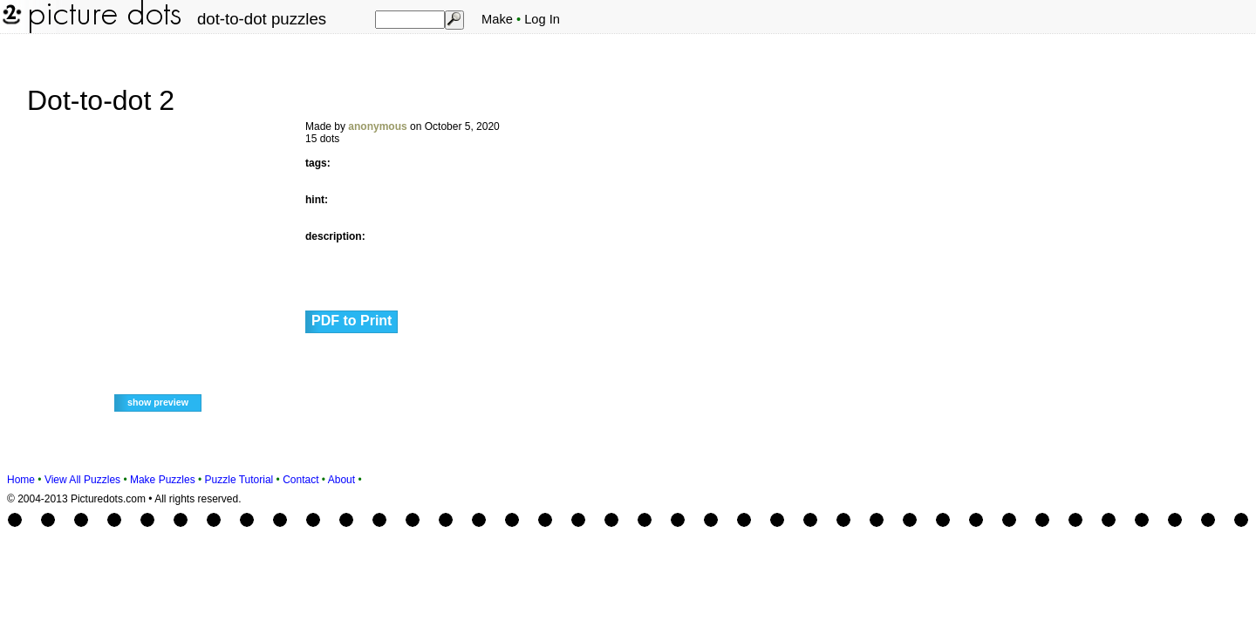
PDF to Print (351, 320)
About (341, 480)
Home (21, 480)
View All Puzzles (82, 480)
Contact (300, 480)
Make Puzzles (162, 480)
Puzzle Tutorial (239, 480)
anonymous (377, 126)
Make (497, 19)
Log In (542, 19)
